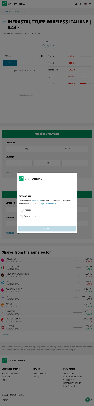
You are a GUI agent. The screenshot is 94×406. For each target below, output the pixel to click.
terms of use (37, 201)
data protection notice (47, 204)
